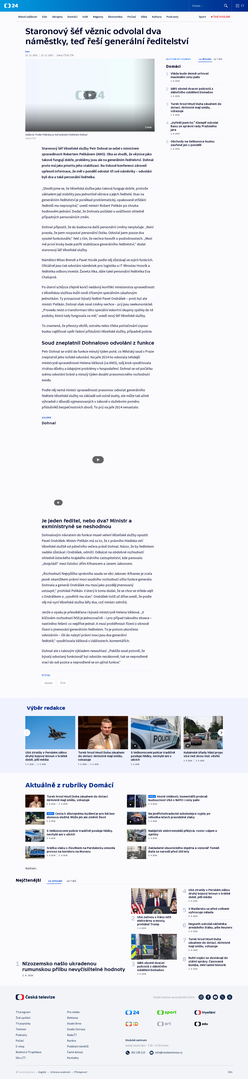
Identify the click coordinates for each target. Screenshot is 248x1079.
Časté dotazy (75, 1051)
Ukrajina (57, 16)
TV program (23, 1011)
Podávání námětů (77, 1045)
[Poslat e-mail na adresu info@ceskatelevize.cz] (165, 1051)
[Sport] (202, 17)
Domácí (72, 16)
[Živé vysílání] (220, 17)
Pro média (73, 1011)
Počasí (131, 16)
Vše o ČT (21, 1057)
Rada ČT (72, 1034)
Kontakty (73, 1057)
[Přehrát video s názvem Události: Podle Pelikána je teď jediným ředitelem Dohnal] (89, 95)
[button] (90, 95)
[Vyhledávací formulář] (210, 5)
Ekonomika (115, 16)
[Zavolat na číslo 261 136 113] (135, 1051)
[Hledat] (226, 5)
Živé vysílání (23, 1017)
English (42, 1071)
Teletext (21, 1028)
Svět (85, 16)
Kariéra (71, 1039)
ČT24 (62, 680)
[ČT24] (11, 6)
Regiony (98, 16)
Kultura (157, 16)
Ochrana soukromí (60, 1071)
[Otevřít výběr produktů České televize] (240, 5)
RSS (230, 1071)
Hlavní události (27, 16)
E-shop (20, 1045)
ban (27, 51)
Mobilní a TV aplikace (28, 1051)
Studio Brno (74, 1022)
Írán (44, 16)
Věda (144, 16)
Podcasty (172, 16)
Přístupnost (80, 1071)
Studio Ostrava (76, 1028)
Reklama (72, 1017)
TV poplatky (23, 1022)
